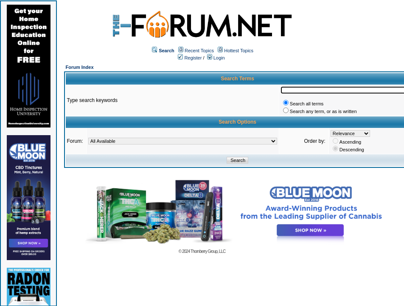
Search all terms (306, 103)
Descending (351, 149)
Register (190, 57)
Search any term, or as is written (323, 111)
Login (216, 57)
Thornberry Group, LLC (208, 251)
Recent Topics (199, 50)
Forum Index (80, 67)
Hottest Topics (238, 50)
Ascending (350, 141)
